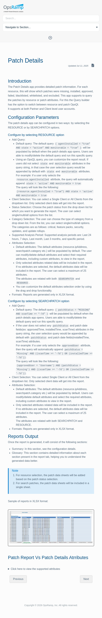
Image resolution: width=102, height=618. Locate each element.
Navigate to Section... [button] (18, 27)
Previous (18, 579)
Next (86, 579)
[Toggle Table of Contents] (51, 37)
